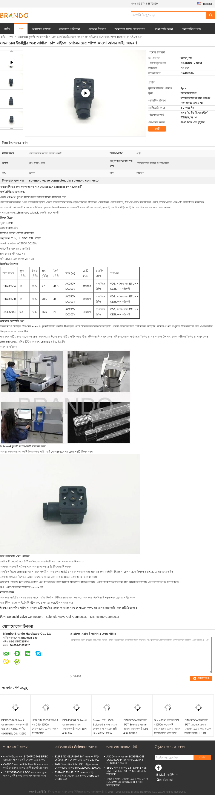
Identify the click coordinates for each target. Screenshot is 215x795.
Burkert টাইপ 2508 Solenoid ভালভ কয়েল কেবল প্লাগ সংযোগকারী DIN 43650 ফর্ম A (105, 727)
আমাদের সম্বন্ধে (41, 29)
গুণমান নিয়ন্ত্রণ (97, 29)
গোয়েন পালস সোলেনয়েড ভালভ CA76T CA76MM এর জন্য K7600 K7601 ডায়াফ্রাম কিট (128, 782)
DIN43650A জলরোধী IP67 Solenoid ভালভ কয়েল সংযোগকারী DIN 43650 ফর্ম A (135, 727)
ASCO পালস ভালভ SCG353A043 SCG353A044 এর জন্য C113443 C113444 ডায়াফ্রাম (125, 760)
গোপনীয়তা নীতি (37, 791)
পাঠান (202, 757)
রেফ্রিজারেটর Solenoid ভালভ (76, 747)
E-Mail (160, 774)
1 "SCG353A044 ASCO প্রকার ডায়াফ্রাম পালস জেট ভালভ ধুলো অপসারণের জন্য (25, 774)
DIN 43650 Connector (104, 616)
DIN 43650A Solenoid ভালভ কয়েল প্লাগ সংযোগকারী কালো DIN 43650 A (74, 727)
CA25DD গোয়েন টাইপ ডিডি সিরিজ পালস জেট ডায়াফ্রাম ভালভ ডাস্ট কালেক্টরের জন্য (25, 766)
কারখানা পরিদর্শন (69, 29)
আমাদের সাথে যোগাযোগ (130, 29)
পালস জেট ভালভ (15, 747)
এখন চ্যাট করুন (163, 29)
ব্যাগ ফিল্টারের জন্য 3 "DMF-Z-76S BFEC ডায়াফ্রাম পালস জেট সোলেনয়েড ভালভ (25, 758)
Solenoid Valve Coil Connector (66, 616)
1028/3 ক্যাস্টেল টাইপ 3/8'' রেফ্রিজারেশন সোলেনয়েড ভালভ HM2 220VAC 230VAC (78, 766)
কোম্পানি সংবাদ (191, 29)
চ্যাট (157, 128)
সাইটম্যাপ (172, 774)
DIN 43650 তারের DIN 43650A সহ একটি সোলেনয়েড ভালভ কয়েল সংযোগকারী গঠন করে (167, 727)
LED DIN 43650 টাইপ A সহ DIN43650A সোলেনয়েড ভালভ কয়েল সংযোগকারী (45, 727)
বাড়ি (7, 29)
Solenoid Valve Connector (24, 616)
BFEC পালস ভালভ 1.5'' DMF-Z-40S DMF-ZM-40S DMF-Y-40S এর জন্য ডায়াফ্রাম (126, 771)
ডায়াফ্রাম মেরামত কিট (121, 747)
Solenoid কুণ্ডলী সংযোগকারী (33, 36)
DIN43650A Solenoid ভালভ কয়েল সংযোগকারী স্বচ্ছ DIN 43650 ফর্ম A (14, 724)
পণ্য (20, 29)
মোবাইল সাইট (165, 779)
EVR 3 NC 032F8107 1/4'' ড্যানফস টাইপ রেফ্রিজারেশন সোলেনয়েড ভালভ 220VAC (77, 758)
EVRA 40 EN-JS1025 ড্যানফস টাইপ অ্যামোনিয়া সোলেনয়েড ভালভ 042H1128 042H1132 (77, 775)
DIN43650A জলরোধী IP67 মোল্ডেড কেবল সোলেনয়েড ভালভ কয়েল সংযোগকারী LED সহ (197, 727)
